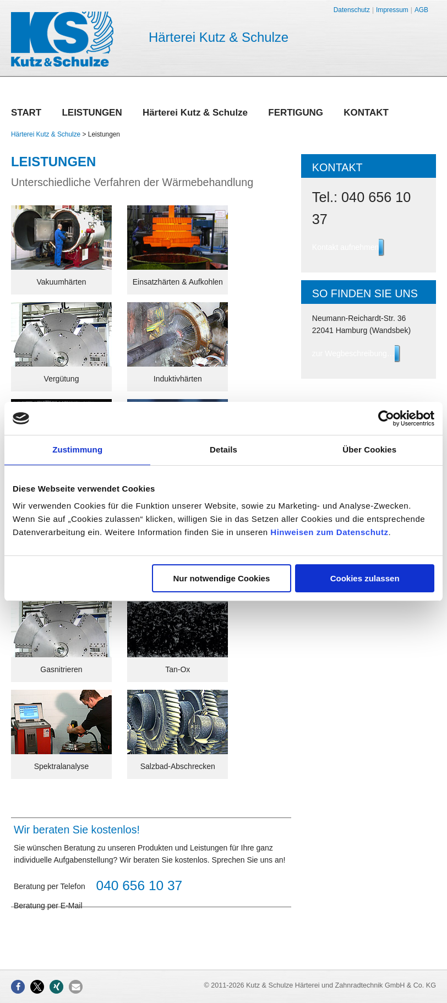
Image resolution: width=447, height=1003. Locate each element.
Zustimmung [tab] (77, 449)
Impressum (392, 10)
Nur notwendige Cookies (221, 578)
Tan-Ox (177, 669)
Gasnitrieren (61, 669)
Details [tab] (223, 449)
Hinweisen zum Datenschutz (329, 532)
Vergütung (61, 378)
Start (26, 113)
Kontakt (366, 113)
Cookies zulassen (365, 578)
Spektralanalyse (61, 766)
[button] (18, 987)
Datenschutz (352, 10)
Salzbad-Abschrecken (177, 766)
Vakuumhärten (61, 281)
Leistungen (92, 113)
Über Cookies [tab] (369, 449)
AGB (421, 10)
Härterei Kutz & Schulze (195, 113)
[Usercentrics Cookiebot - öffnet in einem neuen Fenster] (386, 418)
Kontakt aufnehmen (345, 247)
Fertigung (295, 113)
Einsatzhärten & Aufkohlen (178, 281)
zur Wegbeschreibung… (353, 353)
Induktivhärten (178, 378)
